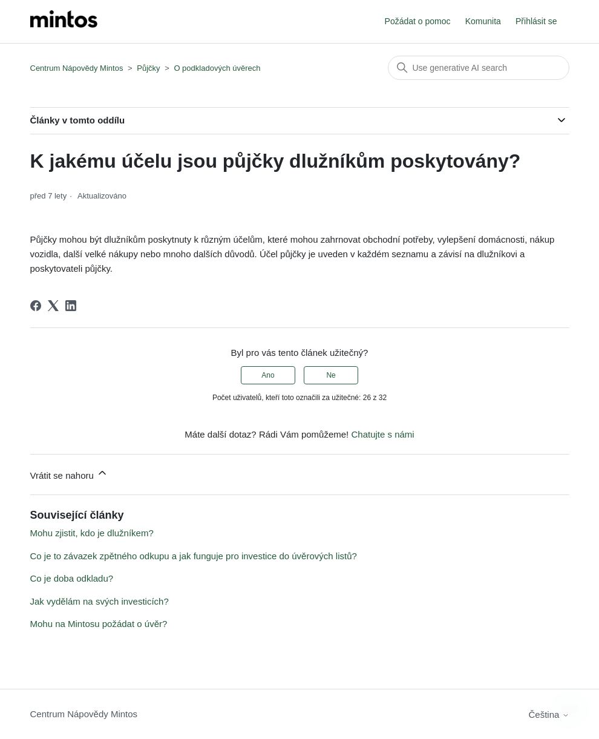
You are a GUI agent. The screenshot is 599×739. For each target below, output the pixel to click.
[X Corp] (53, 305)
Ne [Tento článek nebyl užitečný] (330, 375)
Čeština (548, 714)
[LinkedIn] (70, 305)
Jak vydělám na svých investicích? (99, 601)
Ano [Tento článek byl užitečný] (267, 375)
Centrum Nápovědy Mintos (76, 68)
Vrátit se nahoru (69, 474)
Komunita (483, 21)
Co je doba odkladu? (72, 578)
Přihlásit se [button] (536, 21)
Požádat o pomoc (418, 21)
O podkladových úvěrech (217, 68)
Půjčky (148, 68)
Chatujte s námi (382, 434)
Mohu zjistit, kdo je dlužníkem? (92, 533)
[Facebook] (35, 305)
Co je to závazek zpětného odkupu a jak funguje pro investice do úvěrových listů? (193, 556)
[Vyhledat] (478, 68)
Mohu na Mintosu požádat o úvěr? (99, 624)
